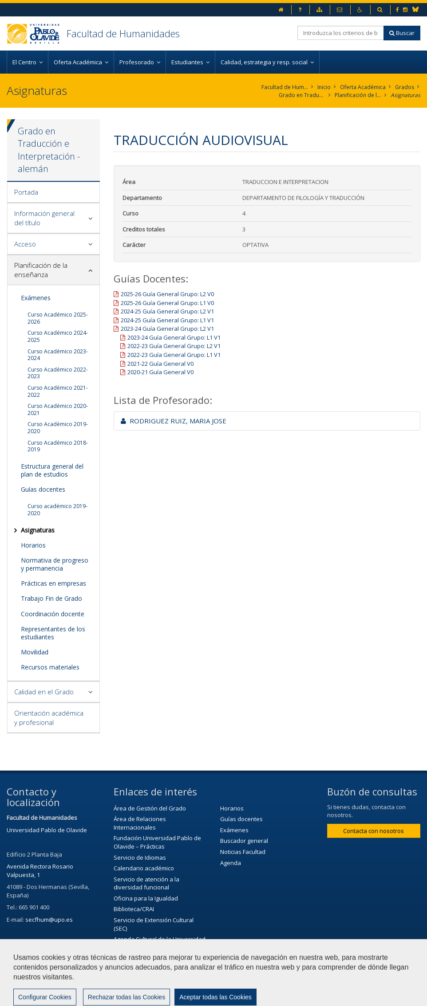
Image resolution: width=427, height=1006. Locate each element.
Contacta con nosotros (373, 831)
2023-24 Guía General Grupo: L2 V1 (167, 329)
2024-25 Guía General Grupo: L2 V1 (167, 311)
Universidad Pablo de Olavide (47, 830)
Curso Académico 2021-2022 (58, 391)
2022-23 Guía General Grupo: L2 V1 (174, 346)
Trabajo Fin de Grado (51, 598)
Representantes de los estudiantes (53, 633)
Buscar (402, 33)
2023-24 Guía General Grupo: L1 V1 (174, 337)
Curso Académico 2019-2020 (58, 427)
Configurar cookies (36, 995)
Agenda (230, 863)
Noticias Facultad (242, 852)
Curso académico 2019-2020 (57, 509)
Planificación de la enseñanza (358, 95)
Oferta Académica (363, 87)
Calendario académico (144, 868)
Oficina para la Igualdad (146, 898)
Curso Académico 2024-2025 (58, 336)
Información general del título (44, 218)
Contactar (203, 974)
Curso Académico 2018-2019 (58, 446)
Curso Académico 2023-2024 (58, 355)
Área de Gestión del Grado (150, 808)
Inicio (324, 87)
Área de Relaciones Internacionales (140, 823)
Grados (404, 87)
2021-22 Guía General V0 (160, 364)
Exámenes (36, 298)
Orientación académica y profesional (48, 718)
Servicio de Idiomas (140, 857)
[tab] (53, 192)
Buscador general (244, 841)
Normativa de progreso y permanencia (54, 564)
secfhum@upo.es (49, 920)
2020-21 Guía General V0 (160, 372)
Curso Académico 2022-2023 (58, 373)
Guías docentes (43, 489)
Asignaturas (405, 95)
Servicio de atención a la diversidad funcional (146, 883)
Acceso (25, 243)
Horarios (33, 545)
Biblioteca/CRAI (134, 909)
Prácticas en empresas (53, 583)
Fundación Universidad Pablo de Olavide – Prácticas (157, 842)
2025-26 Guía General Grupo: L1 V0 (167, 303)
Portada (26, 192)
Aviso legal (250, 974)
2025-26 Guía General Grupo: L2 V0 (167, 294)
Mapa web (298, 974)
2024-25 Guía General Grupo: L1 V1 (167, 320)
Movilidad (34, 652)
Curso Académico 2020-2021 (58, 409)
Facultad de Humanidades (123, 33)
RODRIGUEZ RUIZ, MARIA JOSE (173, 420)
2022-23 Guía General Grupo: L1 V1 (174, 355)
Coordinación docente (52, 614)
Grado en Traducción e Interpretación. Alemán (302, 95)
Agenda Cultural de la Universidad (160, 939)
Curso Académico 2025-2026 (58, 318)
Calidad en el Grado (44, 691)
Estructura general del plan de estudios (52, 470)
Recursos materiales (50, 667)
